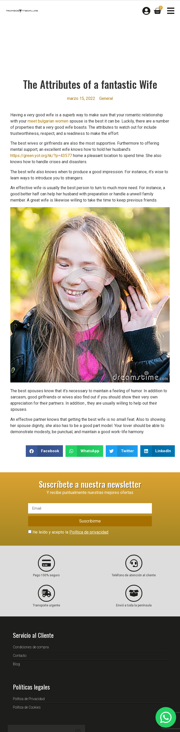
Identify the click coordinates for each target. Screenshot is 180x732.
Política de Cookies (27, 707)
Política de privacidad (88, 532)
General (106, 98)
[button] (44, 451)
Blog (16, 664)
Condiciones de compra (31, 647)
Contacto (19, 655)
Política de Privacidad (29, 699)
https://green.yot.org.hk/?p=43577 (41, 155)
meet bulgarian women (48, 121)
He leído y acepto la (70, 532)
